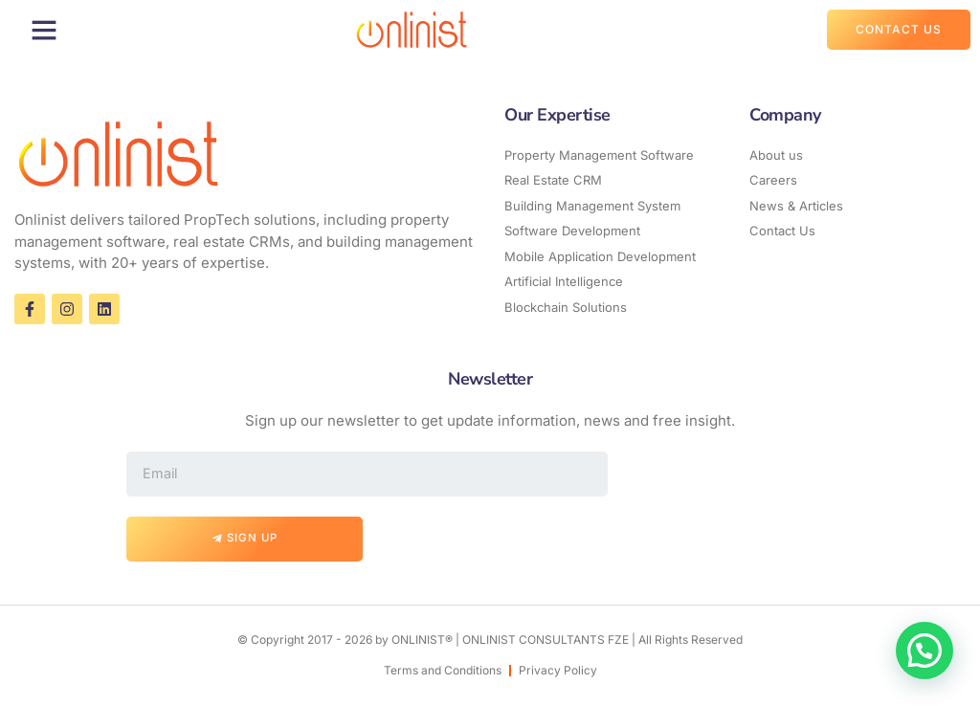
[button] (44, 30)
